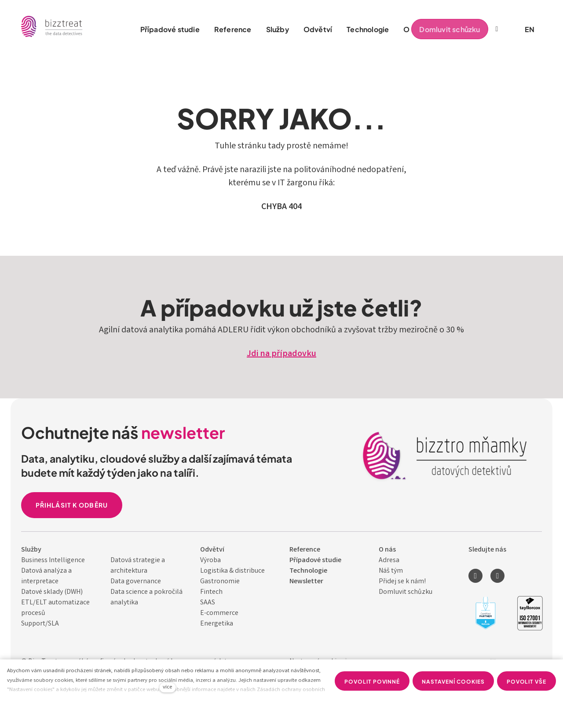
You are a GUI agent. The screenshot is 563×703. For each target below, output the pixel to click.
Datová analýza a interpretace (46, 576)
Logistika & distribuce (232, 571)
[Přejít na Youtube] (497, 576)
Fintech (211, 592)
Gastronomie (220, 582)
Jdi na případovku (281, 354)
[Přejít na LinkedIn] (475, 576)
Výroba (210, 561)
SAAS (207, 603)
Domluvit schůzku (405, 592)
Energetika (216, 624)
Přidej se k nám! (402, 582)
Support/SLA (40, 624)
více (167, 687)
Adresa (389, 561)
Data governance (135, 582)
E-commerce (219, 613)
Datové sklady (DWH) (52, 592)
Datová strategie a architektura (137, 566)
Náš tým (391, 571)
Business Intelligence (53, 561)
